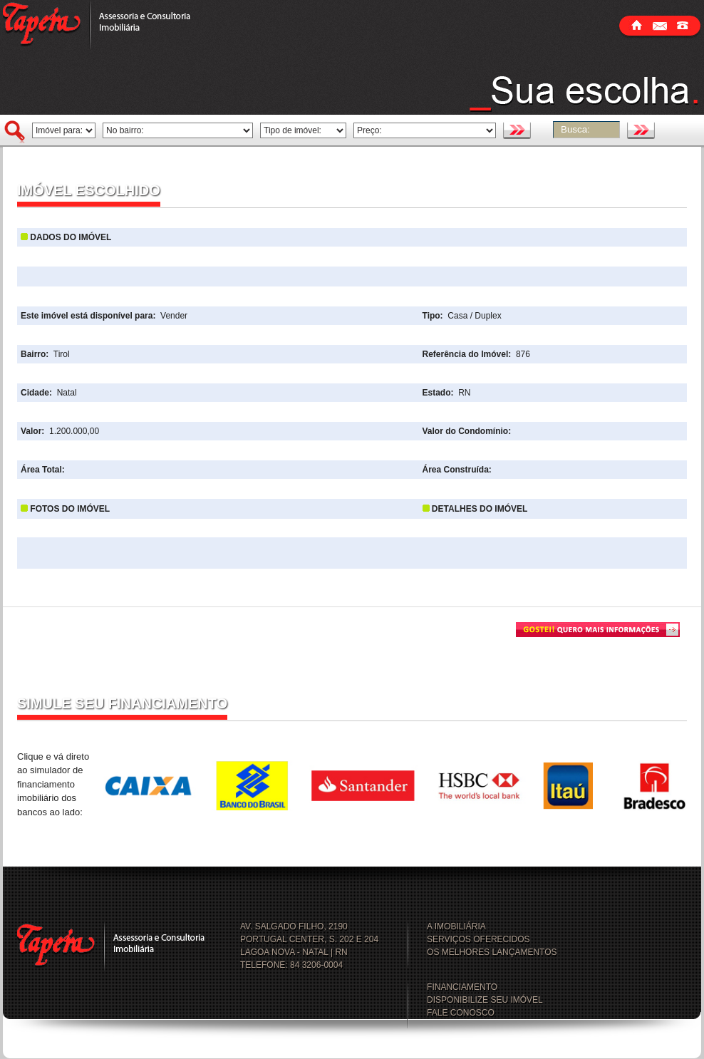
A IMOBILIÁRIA (456, 926)
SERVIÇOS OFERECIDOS (478, 939)
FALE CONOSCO (461, 1013)
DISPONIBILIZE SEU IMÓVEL (485, 1000)
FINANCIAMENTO (462, 987)
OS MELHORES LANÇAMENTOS (492, 952)
